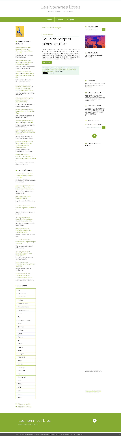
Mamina (20, 347)
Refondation (21, 370)
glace (59, 69)
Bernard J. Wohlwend (23, 87)
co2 (43, 71)
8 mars (74, 69)
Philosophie (21, 357)
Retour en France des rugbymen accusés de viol (25, 75)
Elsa (19, 317)
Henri (17, 62)
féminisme (69, 69)
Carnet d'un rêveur (23, 307)
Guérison (20, 330)
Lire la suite (46, 62)
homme (48, 69)
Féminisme (21, 327)
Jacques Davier (21, 100)
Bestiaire (20, 300)
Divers (20, 313)
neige (55, 69)
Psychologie (21, 367)
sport (19, 390)
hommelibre (20, 111)
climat (44, 69)
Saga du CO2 (21, 377)
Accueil (49, 20)
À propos (70, 20)
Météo (20, 350)
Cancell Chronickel (23, 303)
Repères (20, 374)
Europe (20, 323)
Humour (20, 337)
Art (19, 290)
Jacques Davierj (21, 49)
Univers (20, 394)
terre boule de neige (70, 68)
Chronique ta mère (23, 310)
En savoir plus (79, 434)
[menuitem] (49, 19)
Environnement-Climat (24, 320)
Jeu (19, 340)
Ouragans (21, 354)
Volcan (20, 397)
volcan (47, 71)
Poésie (20, 360)
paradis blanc (61, 68)
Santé (19, 380)
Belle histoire (21, 297)
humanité (63, 69)
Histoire (20, 334)
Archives (60, 20)
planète (51, 71)
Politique (20, 364)
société (20, 387)
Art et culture (21, 293)
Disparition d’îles (21, 102)
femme (52, 69)
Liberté (20, 344)
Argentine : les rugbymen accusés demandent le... (24, 145)
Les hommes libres (60, 6)
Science (20, 384)
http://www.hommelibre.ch (93, 391)
